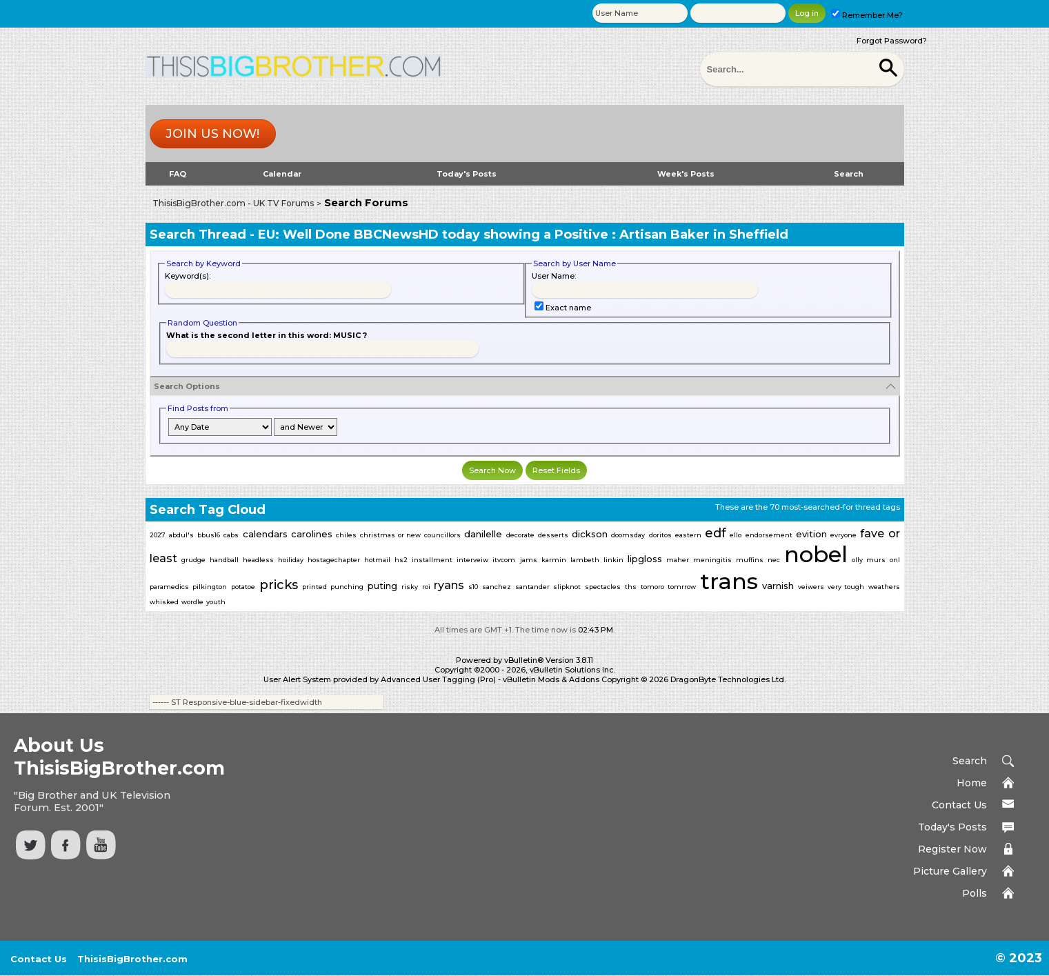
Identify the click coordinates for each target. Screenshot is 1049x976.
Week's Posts (686, 174)
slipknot (567, 586)
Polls (974, 893)
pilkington (209, 586)
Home (972, 783)
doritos (660, 535)
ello (735, 535)
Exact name (563, 307)
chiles (346, 535)
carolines (311, 533)
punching (346, 586)
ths (631, 586)
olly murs (868, 560)
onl (895, 560)
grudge (193, 560)
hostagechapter (334, 560)
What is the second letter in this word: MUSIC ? (266, 335)
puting (382, 585)
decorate (520, 535)
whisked (164, 602)
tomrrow (682, 586)
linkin (613, 560)
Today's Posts (467, 174)
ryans (449, 585)
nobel (816, 554)
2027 (158, 535)
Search (848, 174)
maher (677, 560)
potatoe (243, 586)
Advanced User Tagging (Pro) (438, 679)
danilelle (483, 533)
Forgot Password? (892, 41)
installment (432, 560)
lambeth (584, 560)
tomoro (652, 586)
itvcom (503, 560)
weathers (884, 586)
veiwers (811, 586)
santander (532, 586)
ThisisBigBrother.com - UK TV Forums (233, 203)
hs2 (401, 560)
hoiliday (290, 560)
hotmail (377, 560)
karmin (553, 560)
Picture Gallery (950, 871)
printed (314, 586)
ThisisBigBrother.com (132, 958)
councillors (442, 535)
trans (729, 581)
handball (224, 560)
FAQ (177, 174)
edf (715, 533)
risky (409, 586)
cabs (231, 535)
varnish (778, 585)
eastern (688, 535)
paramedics (169, 586)
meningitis (712, 560)
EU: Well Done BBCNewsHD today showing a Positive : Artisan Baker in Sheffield (523, 234)
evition (811, 533)
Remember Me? (867, 15)
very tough (846, 586)
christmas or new (390, 535)
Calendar (282, 174)
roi (426, 586)
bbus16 (208, 535)
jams (528, 560)
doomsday (628, 535)
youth (216, 602)
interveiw (472, 560)
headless (258, 560)
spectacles (603, 586)
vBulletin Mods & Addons (551, 679)
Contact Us (959, 805)
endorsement (769, 535)
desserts (553, 535)
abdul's (181, 535)
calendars (265, 533)
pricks (278, 584)
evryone (843, 535)
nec (774, 560)
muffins (749, 560)
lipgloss (645, 558)
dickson (590, 533)
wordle (192, 602)
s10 (473, 586)
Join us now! (212, 133)
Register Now (952, 849)
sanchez (496, 586)
